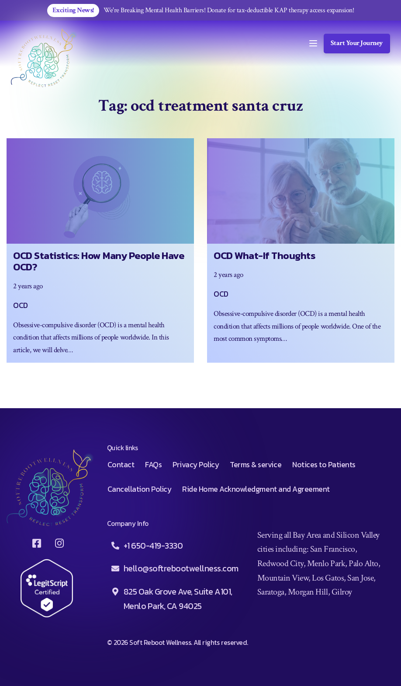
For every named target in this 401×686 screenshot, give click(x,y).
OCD (20, 305)
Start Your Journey (357, 43)
